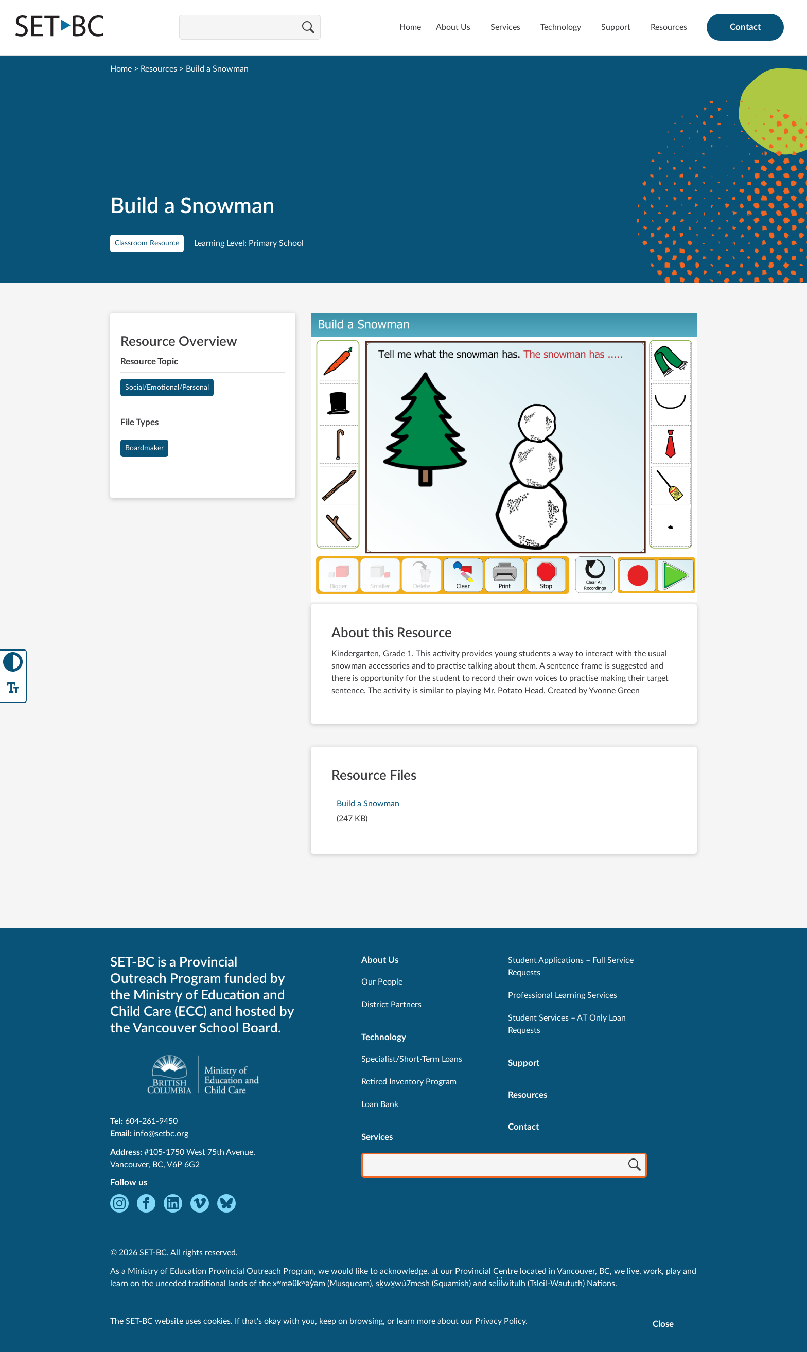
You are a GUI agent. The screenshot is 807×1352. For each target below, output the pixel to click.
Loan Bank (379, 1104)
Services (505, 27)
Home (410, 27)
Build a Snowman (368, 804)
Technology (560, 27)
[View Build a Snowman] (504, 458)
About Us (453, 27)
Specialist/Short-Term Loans (411, 1059)
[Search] (308, 28)
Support (615, 27)
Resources (669, 27)
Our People (381, 982)
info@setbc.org (161, 1134)
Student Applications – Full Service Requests (571, 966)
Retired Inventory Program (409, 1082)
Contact (745, 27)
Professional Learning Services (562, 995)
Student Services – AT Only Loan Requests (567, 1024)
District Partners (391, 1004)
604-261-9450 (151, 1121)
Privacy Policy (500, 1321)
